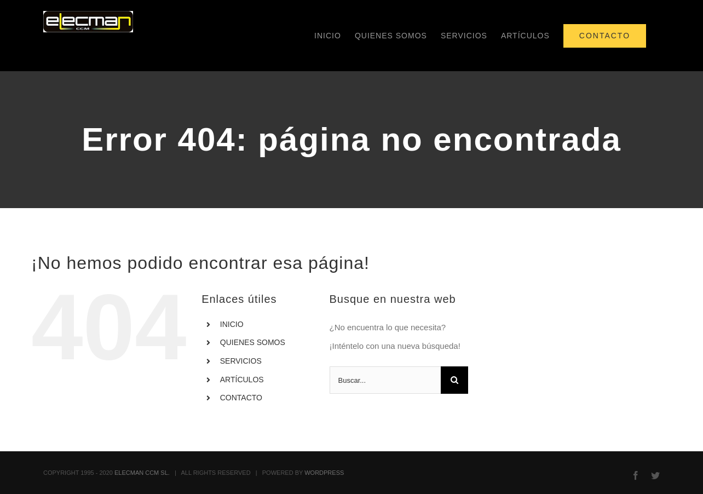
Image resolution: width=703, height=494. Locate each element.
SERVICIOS (241, 361)
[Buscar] (454, 380)
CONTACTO (241, 397)
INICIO (232, 324)
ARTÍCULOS (242, 379)
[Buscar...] (385, 380)
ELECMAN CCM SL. (142, 472)
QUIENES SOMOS (252, 342)
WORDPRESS (324, 472)
